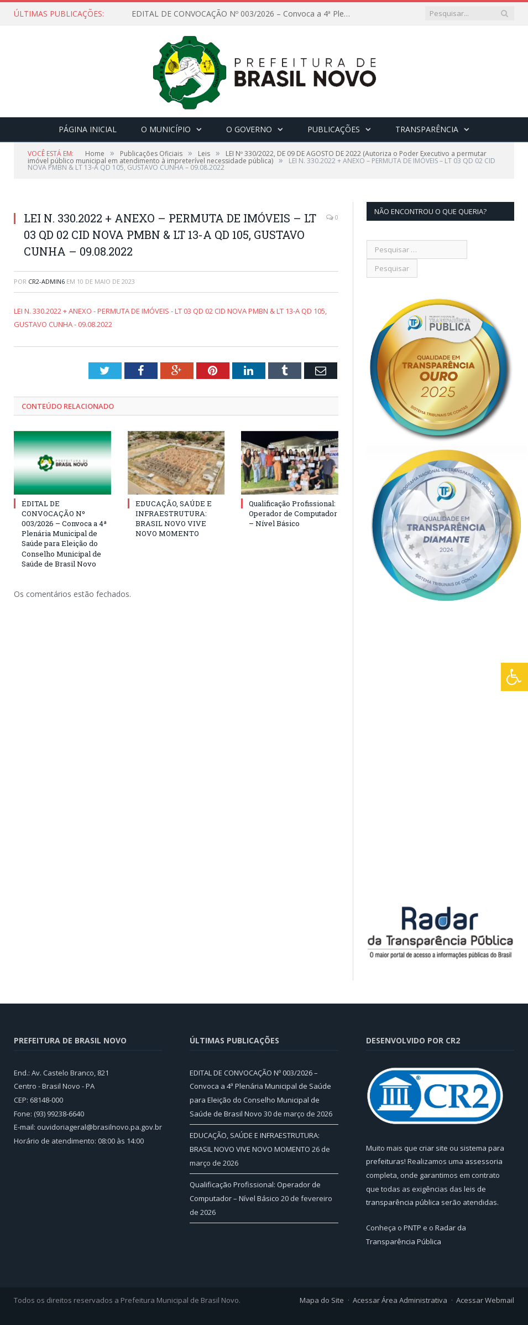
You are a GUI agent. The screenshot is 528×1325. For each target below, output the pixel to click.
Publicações (333, 129)
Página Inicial (88, 129)
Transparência (426, 129)
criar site (433, 1148)
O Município (166, 129)
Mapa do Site (322, 1300)
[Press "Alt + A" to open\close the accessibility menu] (514, 677)
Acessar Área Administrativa (400, 1300)
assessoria (484, 1161)
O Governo (249, 129)
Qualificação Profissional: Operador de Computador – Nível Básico (293, 513)
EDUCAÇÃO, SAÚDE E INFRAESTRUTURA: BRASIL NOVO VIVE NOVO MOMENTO (173, 518)
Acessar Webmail (485, 1300)
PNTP (412, 1228)
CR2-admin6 (46, 281)
